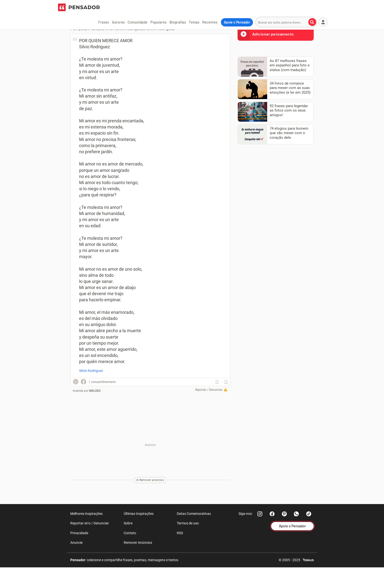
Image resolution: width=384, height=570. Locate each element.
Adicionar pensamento (266, 33)
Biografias (177, 22)
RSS (180, 533)
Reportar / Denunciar (209, 390)
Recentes (209, 22)
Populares (158, 22)
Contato (130, 533)
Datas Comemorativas (194, 514)
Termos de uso (188, 523)
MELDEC (95, 391)
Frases (103, 22)
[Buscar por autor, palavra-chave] (312, 22)
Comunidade (137, 22)
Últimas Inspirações (139, 514)
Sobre (128, 523)
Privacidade (79, 533)
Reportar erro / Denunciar (89, 523)
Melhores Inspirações (86, 514)
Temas (194, 22)
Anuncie (76, 543)
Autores (118, 22)
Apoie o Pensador (237, 22)
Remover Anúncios (138, 543)
